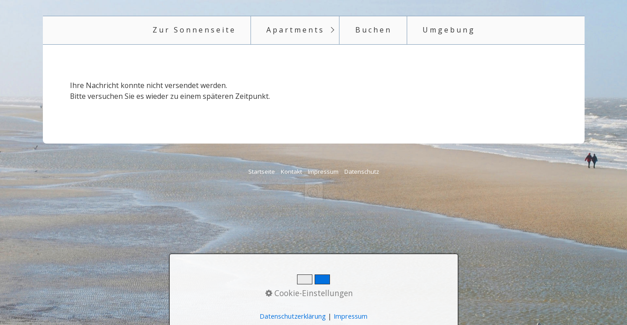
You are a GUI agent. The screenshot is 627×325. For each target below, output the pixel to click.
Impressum (323, 171)
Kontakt (291, 171)
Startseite (261, 171)
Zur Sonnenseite (194, 30)
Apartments (295, 30)
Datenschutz (361, 171)
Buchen (373, 30)
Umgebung (449, 30)
